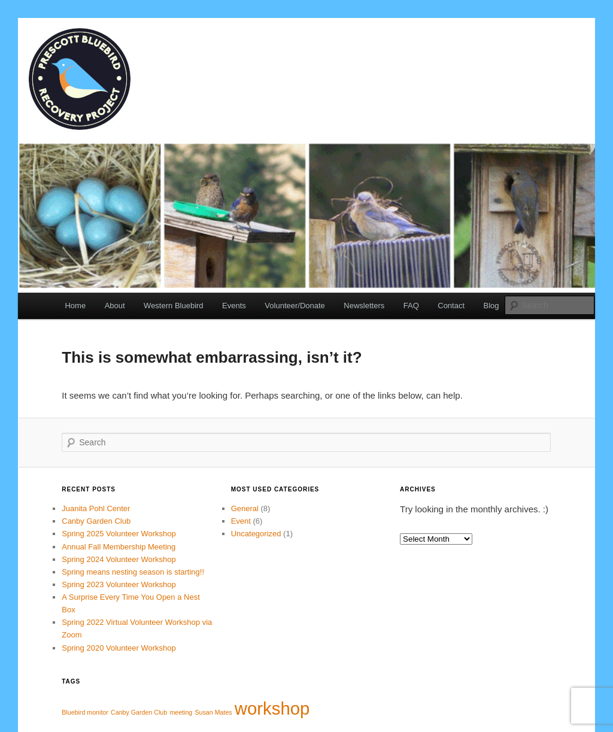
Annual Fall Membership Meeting (118, 546)
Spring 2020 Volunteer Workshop (119, 647)
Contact (451, 305)
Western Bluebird (173, 305)
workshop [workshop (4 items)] (272, 708)
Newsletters (364, 305)
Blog (491, 305)
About (115, 305)
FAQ (411, 305)
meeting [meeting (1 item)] (180, 712)
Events (234, 305)
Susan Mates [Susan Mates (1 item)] (213, 712)
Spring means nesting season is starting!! (134, 571)
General (245, 508)
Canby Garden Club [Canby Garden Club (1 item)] (139, 712)
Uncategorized (256, 533)
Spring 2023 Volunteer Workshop (119, 584)
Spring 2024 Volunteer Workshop (119, 559)
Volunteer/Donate (294, 305)
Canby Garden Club (96, 521)
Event (241, 521)
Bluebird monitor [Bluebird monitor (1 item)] (85, 712)
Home (75, 305)
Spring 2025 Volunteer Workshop (119, 533)
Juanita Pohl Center (96, 508)
